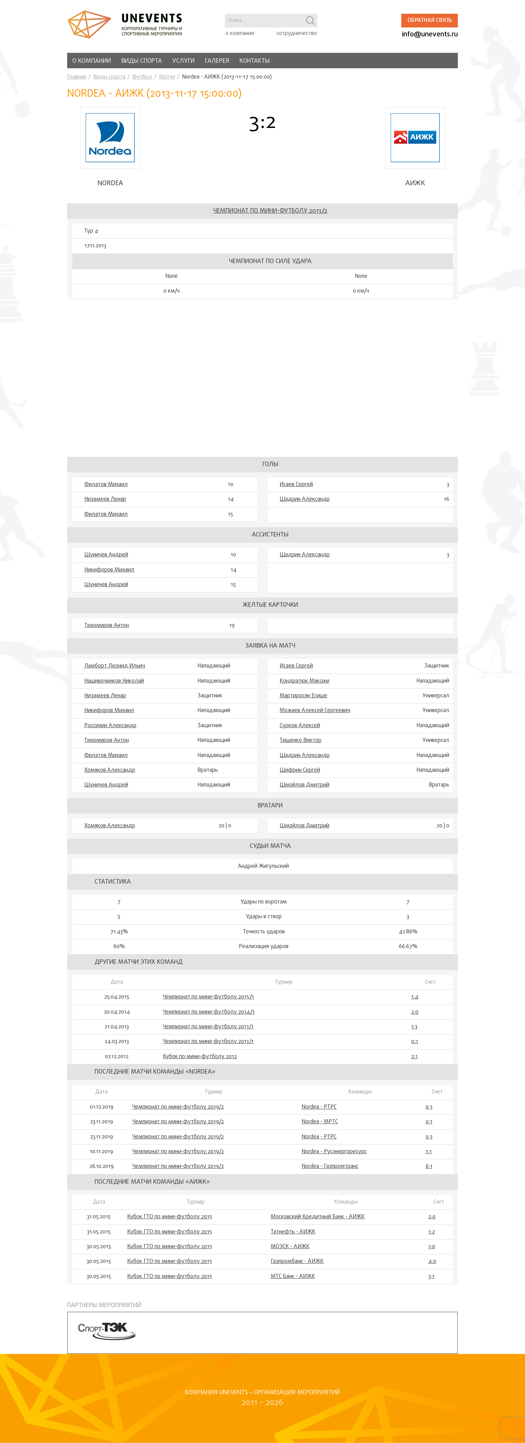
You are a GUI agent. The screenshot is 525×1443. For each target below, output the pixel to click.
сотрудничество (297, 33)
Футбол (142, 77)
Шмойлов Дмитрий (304, 785)
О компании (91, 61)
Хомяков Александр (109, 770)
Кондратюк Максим (304, 681)
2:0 (414, 1012)
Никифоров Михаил (109, 570)
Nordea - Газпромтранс (330, 1166)
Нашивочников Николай (114, 681)
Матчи (167, 77)
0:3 (429, 1107)
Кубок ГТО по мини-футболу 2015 (169, 1217)
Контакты (255, 61)
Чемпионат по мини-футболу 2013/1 (208, 1027)
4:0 (432, 1261)
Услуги (183, 61)
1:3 (414, 1027)
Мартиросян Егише (303, 696)
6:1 (429, 1166)
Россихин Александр (110, 726)
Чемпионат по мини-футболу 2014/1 (209, 1012)
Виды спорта (141, 61)
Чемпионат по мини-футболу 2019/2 (178, 1107)
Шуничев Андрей (106, 555)
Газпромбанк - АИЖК (297, 1261)
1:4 (414, 997)
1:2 (431, 1232)
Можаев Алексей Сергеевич (315, 710)
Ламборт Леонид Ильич (114, 666)
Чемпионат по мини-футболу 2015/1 (208, 997)
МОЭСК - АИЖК (290, 1247)
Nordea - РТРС (319, 1107)
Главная (76, 77)
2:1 (414, 1057)
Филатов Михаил (106, 484)
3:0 (431, 1247)
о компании (239, 33)
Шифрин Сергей (300, 770)
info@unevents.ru (430, 34)
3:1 (431, 1276)
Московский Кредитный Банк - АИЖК (318, 1217)
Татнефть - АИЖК (293, 1232)
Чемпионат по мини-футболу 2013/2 (270, 211)
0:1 (414, 1041)
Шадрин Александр (305, 499)
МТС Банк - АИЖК (293, 1276)
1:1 (429, 1152)
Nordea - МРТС (320, 1122)
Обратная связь (429, 20)
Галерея (217, 61)
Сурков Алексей (300, 726)
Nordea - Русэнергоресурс (334, 1152)
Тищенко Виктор (300, 740)
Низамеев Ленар (105, 499)
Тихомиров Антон (106, 625)
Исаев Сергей (296, 484)
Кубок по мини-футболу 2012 (200, 1057)
